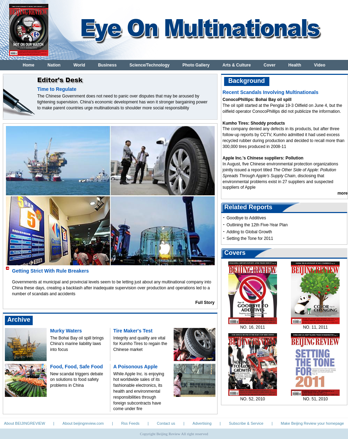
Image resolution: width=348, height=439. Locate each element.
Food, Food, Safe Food (76, 366)
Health (294, 65)
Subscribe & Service (246, 423)
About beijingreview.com (83, 423)
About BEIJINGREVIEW (24, 423)
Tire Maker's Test (133, 331)
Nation (54, 65)
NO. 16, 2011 (252, 327)
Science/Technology (149, 65)
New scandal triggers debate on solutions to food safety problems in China (76, 379)
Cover (270, 65)
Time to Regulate (57, 89)
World (79, 65)
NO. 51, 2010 (315, 399)
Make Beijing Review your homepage (312, 423)
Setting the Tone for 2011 (250, 238)
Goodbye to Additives (246, 217)
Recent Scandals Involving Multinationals (270, 92)
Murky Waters (66, 331)
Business (107, 65)
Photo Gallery (195, 65)
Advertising (201, 423)
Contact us (166, 423)
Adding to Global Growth (249, 231)
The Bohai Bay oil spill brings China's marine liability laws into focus (77, 344)
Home (28, 65)
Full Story (204, 302)
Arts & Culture (236, 65)
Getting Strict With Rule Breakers (50, 271)
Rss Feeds (130, 423)
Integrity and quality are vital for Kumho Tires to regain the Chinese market (140, 344)
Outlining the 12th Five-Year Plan (257, 224)
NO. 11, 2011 (315, 327)
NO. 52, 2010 (252, 399)
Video (319, 65)
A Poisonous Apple (135, 366)
